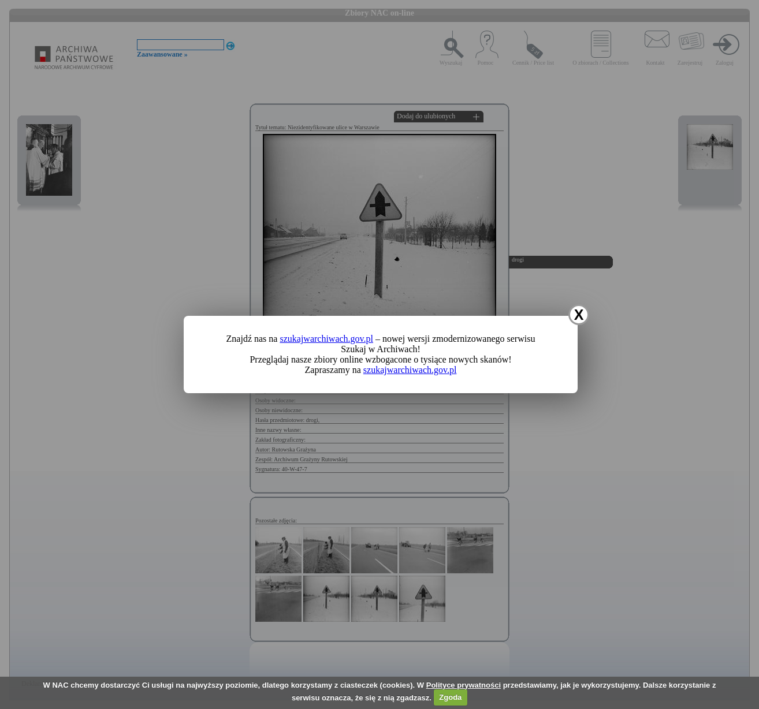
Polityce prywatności (463, 685)
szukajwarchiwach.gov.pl (326, 339)
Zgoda (450, 697)
